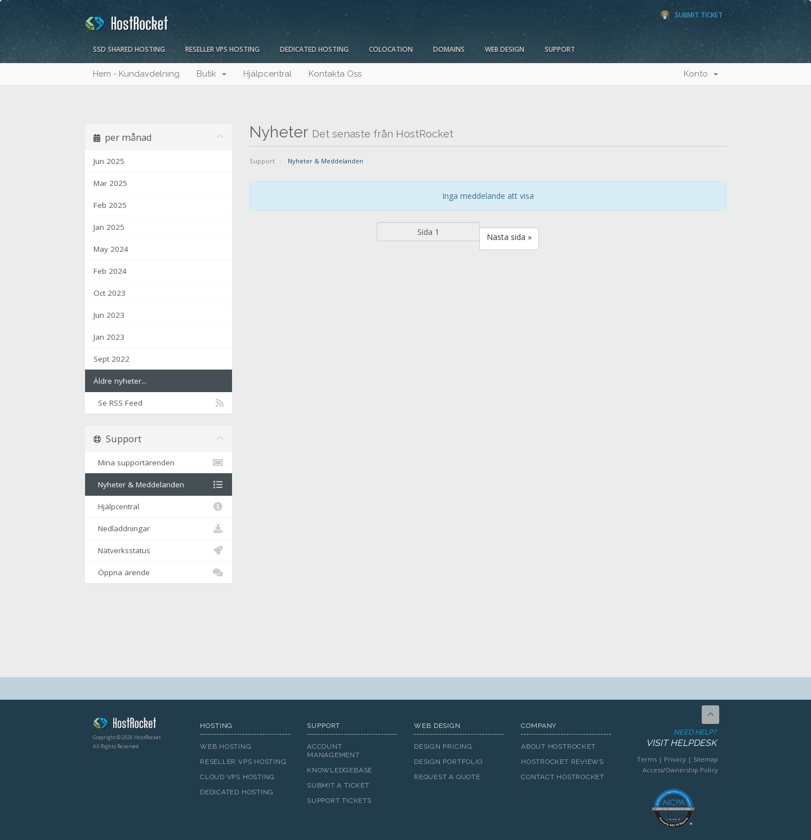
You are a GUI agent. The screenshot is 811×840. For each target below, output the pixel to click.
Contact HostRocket (562, 777)
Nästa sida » (509, 237)
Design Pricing (443, 746)
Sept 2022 (111, 359)
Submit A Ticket (338, 785)
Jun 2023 (108, 315)
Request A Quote (447, 777)
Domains (449, 49)
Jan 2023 (108, 337)
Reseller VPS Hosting (222, 49)
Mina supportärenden (158, 462)
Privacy (675, 759)
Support (560, 49)
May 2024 (110, 249)
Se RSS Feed (158, 403)
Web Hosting (226, 746)
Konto (701, 74)
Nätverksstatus (158, 550)
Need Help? (672, 738)
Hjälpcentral (267, 74)
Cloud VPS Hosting (237, 777)
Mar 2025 (110, 183)
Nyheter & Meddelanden (158, 484)
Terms (647, 759)
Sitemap (705, 759)
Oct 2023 (109, 293)
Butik (211, 74)
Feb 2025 (110, 205)
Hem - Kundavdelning (136, 74)
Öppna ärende (158, 572)
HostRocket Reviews (562, 762)
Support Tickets (339, 801)
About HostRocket (558, 746)
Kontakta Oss (335, 74)
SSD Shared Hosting (129, 49)
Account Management (333, 751)
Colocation (391, 49)
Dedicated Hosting (314, 49)
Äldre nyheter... (119, 381)
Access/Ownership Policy (680, 770)
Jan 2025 (108, 227)
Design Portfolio (448, 762)
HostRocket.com (138, 725)
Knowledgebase (339, 770)
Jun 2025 (108, 161)
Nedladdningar (158, 528)
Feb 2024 (110, 271)
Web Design (504, 49)
